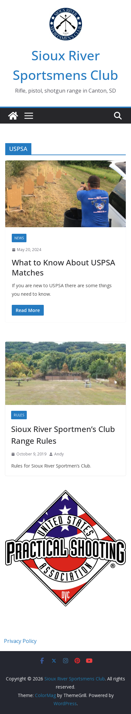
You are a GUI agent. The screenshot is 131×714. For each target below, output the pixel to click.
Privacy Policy (20, 641)
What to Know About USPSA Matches (63, 267)
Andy (59, 454)
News (19, 238)
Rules (19, 415)
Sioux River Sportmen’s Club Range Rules (63, 435)
